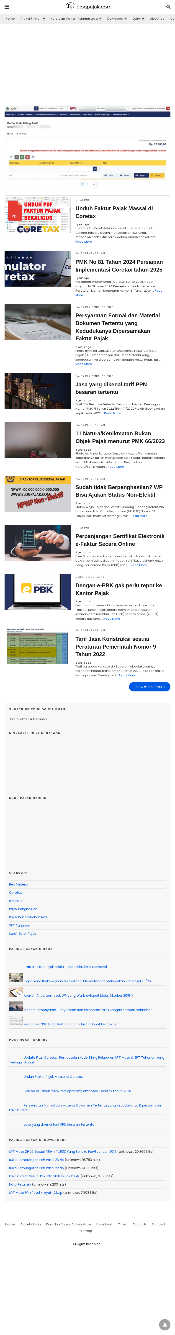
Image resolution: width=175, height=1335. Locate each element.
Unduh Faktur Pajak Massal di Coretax (53, 1076)
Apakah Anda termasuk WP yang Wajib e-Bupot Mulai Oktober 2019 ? (78, 995)
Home (10, 19)
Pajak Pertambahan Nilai (95, 307)
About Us (157, 19)
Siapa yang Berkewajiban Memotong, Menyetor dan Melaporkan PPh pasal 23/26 (87, 981)
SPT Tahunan (19, 925)
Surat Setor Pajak (89, 577)
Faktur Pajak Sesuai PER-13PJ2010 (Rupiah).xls (44, 1176)
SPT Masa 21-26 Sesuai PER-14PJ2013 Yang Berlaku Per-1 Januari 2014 (62, 1151)
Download (115, 19)
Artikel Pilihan (31, 19)
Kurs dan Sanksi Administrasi (74, 19)
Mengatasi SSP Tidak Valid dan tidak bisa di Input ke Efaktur (70, 1024)
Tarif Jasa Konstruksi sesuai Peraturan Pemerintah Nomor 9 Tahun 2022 (115, 646)
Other (137, 19)
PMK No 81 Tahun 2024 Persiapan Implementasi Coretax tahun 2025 (77, 1091)
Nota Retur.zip (20, 1184)
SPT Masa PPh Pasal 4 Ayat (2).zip (35, 1192)
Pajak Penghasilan (90, 253)
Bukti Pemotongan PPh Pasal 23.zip (36, 1159)
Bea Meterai (18, 884)
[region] (87, 62)
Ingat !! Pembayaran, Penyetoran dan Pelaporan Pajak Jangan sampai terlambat (88, 1009)
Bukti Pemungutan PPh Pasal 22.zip (36, 1168)
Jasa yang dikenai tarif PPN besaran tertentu (59, 1124)
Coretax (15, 892)
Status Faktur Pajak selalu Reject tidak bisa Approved (65, 966)
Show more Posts (148, 686)
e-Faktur (82, 200)
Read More (83, 241)
